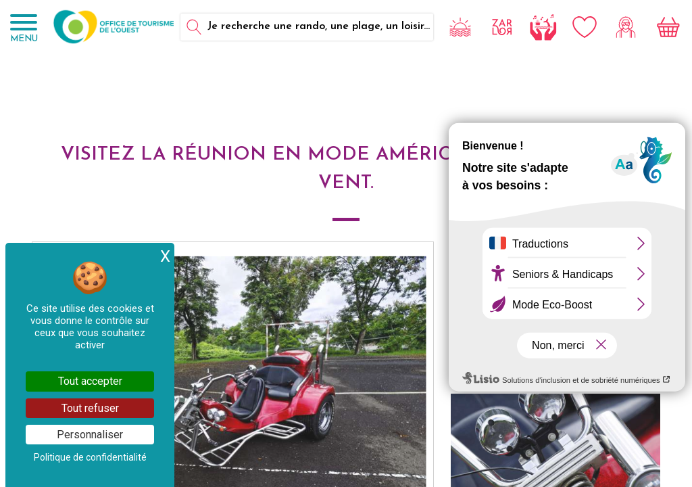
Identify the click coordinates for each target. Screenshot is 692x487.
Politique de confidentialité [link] (90, 457)
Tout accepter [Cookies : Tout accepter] (90, 381)
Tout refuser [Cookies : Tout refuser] (90, 408)
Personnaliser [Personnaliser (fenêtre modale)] (90, 434)
